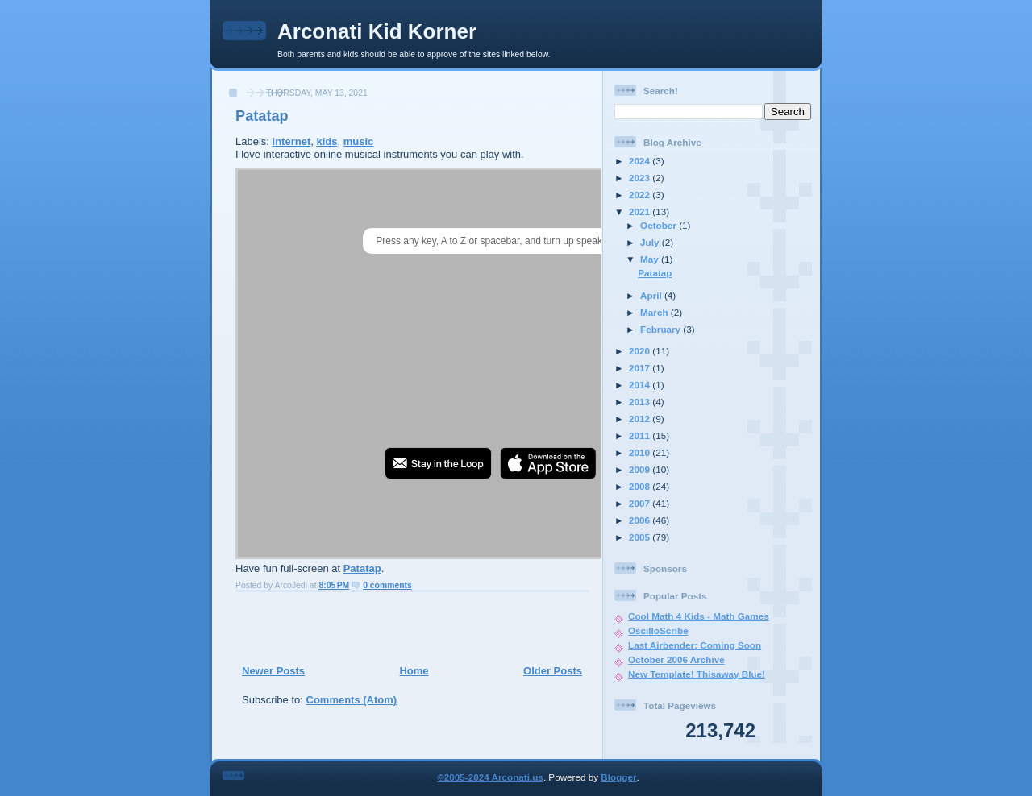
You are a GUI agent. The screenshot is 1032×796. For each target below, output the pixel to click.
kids (326, 141)
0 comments (387, 585)
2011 (640, 435)
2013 (640, 401)
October (659, 225)
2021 (640, 211)
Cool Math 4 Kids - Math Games (698, 616)
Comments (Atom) (351, 700)
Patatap (262, 116)
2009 (640, 469)
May (650, 259)
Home (413, 671)
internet (292, 141)
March (655, 312)
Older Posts (552, 671)
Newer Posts (273, 671)
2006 (640, 520)
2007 (640, 503)
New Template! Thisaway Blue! (696, 674)
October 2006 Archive (676, 659)
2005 (640, 537)
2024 (640, 160)
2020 (640, 351)
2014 (640, 384)
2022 (640, 194)
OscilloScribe (658, 630)
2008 (640, 486)
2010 (640, 452)
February (661, 329)
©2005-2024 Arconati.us (490, 777)
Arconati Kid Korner (376, 31)
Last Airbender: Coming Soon (694, 645)
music (358, 141)
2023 (640, 177)
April (652, 295)
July (651, 242)
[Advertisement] (407, 627)
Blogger (618, 777)
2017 (640, 368)
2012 (640, 418)
